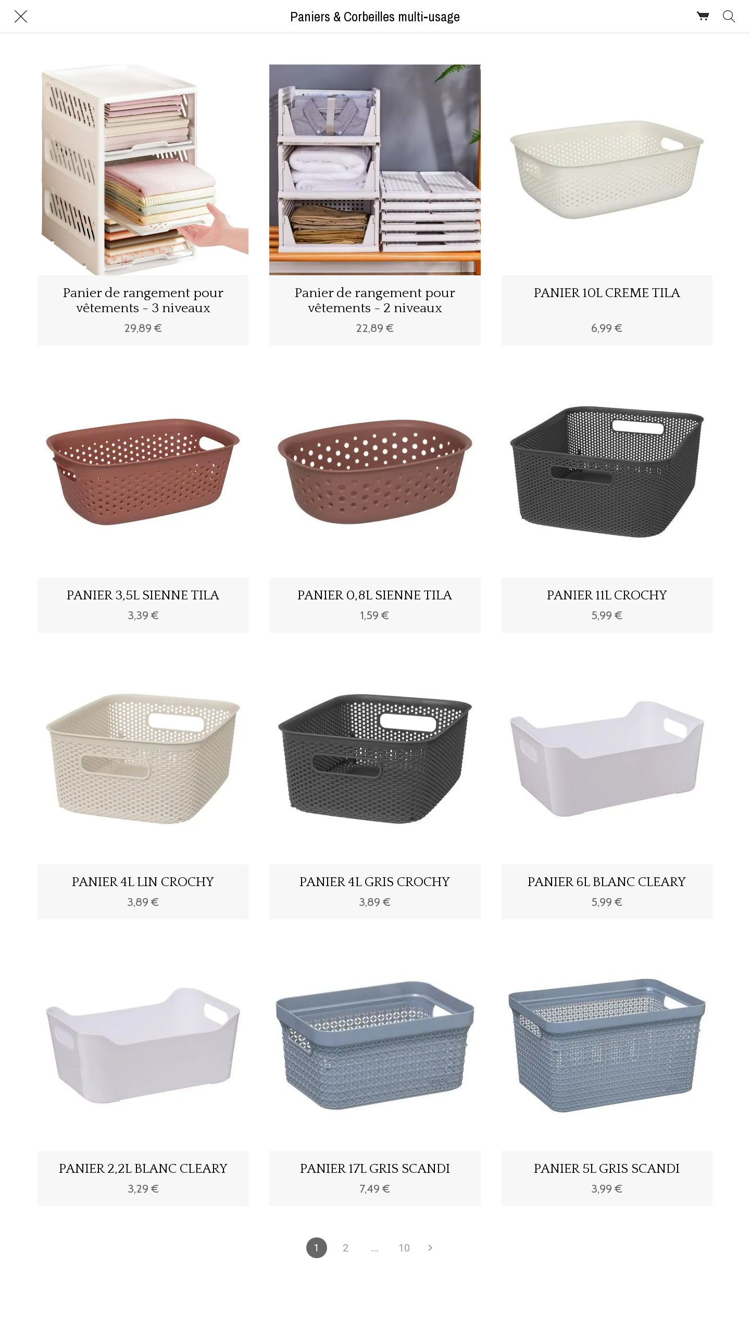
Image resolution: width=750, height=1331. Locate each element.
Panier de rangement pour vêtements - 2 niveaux (375, 301)
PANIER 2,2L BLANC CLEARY (143, 1168)
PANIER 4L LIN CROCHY (143, 882)
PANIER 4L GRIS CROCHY (374, 882)
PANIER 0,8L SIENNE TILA (374, 595)
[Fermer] (21, 16)
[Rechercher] (729, 16)
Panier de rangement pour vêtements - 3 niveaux (143, 301)
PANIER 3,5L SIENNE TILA (143, 595)
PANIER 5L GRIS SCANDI (607, 1168)
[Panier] (703, 16)
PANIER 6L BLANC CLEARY (607, 882)
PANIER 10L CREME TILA (607, 293)
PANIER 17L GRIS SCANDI (375, 1168)
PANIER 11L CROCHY (607, 595)
